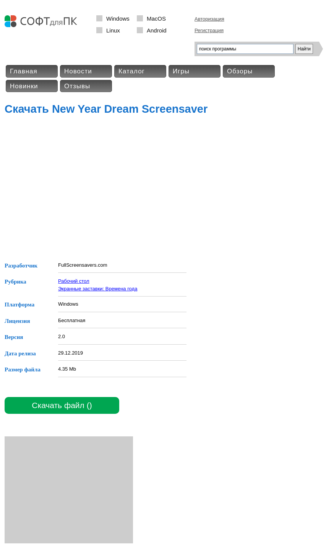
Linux (113, 30)
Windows (118, 18)
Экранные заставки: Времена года (97, 289)
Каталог (131, 71)
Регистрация (209, 30)
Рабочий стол (73, 281)
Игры (181, 71)
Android (157, 30)
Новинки (24, 86)
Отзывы (77, 86)
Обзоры (240, 71)
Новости (78, 71)
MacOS (156, 18)
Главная (23, 71)
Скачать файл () (62, 405)
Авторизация (209, 19)
